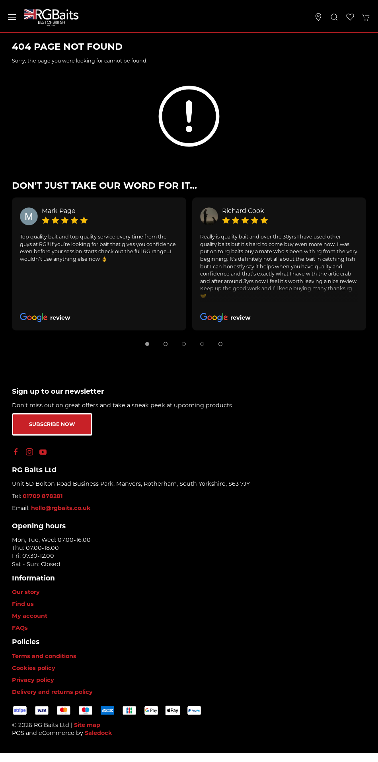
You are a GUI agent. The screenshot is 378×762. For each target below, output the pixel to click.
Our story (26, 592)
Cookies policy (33, 668)
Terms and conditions (44, 656)
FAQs (20, 627)
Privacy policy (33, 680)
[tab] (147, 344)
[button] (12, 17)
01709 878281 (43, 496)
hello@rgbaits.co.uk (61, 508)
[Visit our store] (318, 17)
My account (29, 615)
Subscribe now (52, 424)
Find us (23, 604)
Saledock (98, 733)
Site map (87, 725)
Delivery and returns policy (52, 692)
